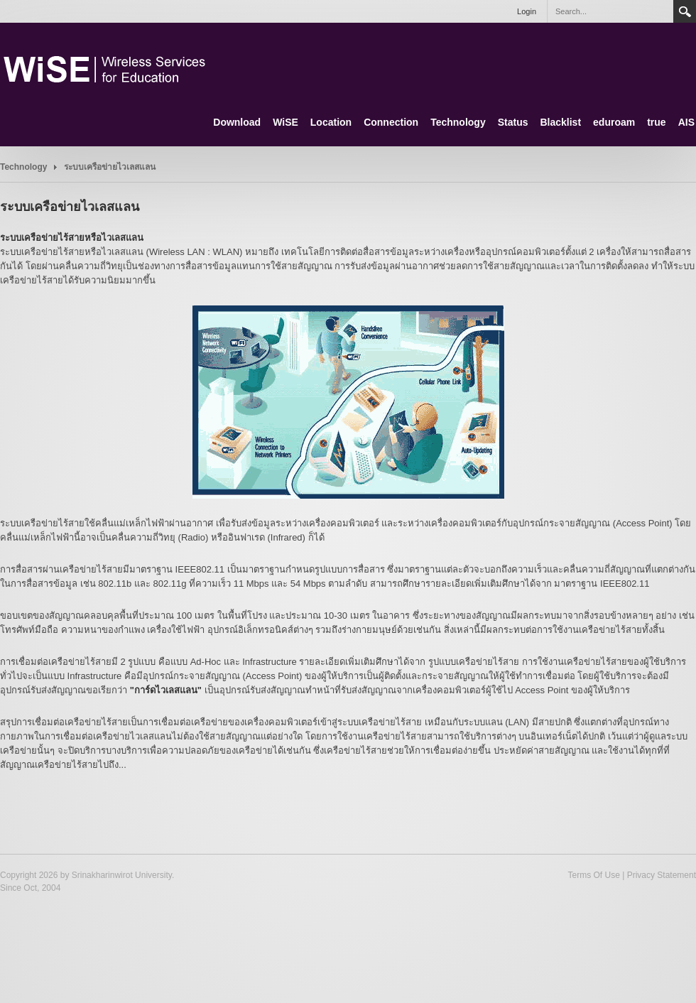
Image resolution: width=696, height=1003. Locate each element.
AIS (686, 122)
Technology (458, 122)
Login (526, 11)
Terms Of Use (593, 875)
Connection (391, 122)
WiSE (285, 122)
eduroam (614, 122)
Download (237, 122)
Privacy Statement (661, 875)
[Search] (610, 11)
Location (331, 122)
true (656, 122)
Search (684, 11)
